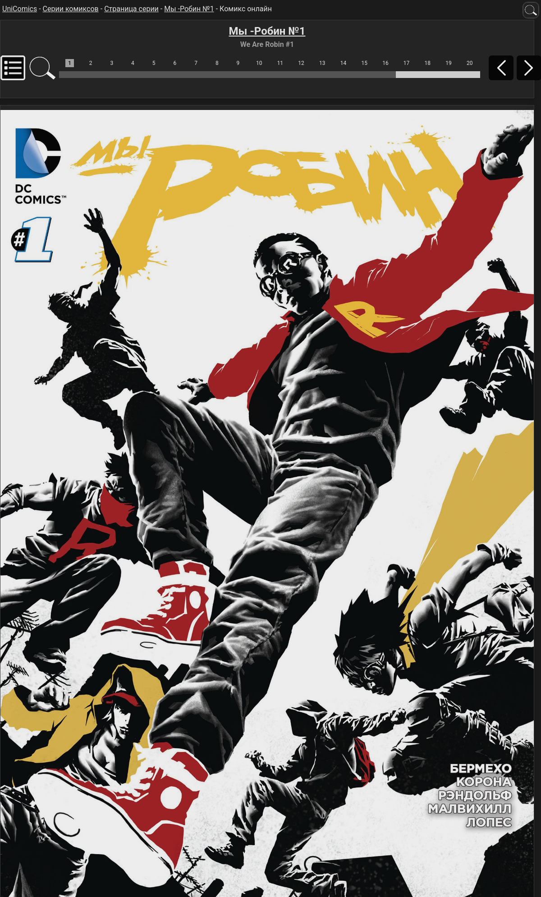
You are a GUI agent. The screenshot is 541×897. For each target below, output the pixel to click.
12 (301, 63)
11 (280, 63)
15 (364, 63)
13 (322, 63)
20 (470, 63)
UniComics (19, 9)
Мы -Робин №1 (189, 9)
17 (406, 63)
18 (428, 63)
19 (448, 63)
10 (259, 63)
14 (343, 63)
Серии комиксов (71, 9)
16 (385, 63)
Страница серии (131, 9)
